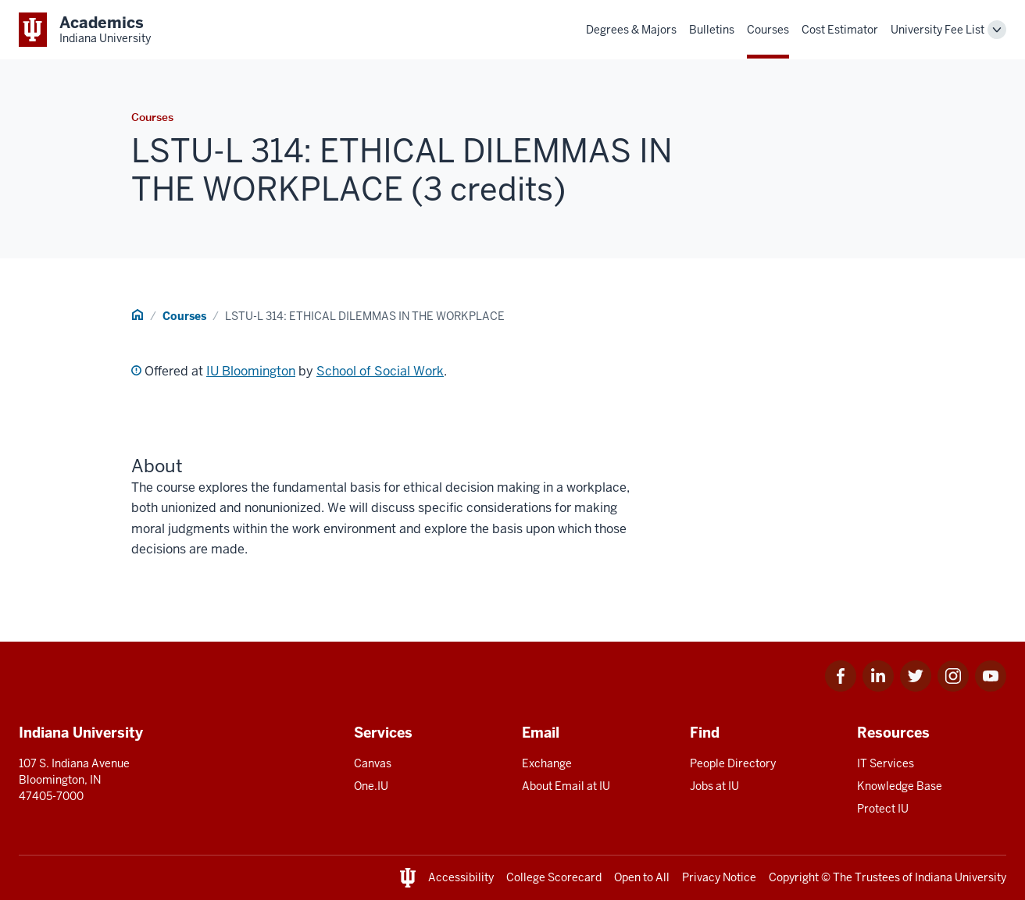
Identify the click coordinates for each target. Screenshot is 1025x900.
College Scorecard (554, 877)
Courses (768, 30)
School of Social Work (380, 371)
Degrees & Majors (631, 30)
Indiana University (960, 877)
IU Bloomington (250, 371)
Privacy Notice (719, 877)
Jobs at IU (714, 786)
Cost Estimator (840, 30)
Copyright (794, 877)
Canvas (372, 763)
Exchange (547, 763)
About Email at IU (566, 786)
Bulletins (711, 30)
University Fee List (937, 30)
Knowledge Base (899, 786)
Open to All (642, 877)
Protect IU (883, 809)
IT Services (885, 763)
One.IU (371, 786)
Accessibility (461, 877)
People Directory (733, 763)
